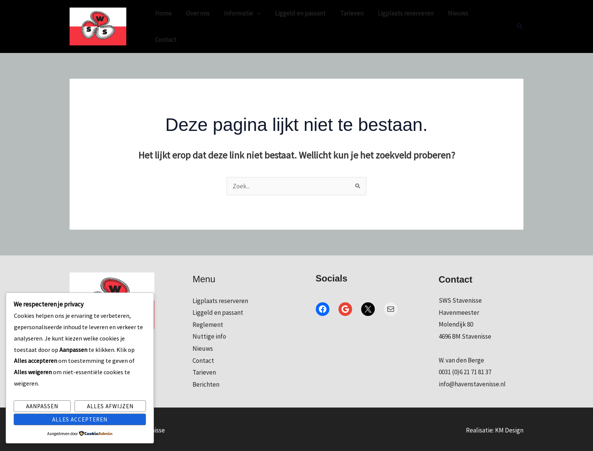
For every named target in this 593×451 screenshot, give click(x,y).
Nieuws (448, 25)
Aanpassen (42, 406)
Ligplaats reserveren (397, 25)
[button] (520, 25)
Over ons (195, 25)
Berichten (205, 382)
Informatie (238, 25)
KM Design (509, 428)
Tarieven (345, 25)
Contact (482, 25)
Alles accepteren (79, 419)
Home (162, 25)
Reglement (207, 322)
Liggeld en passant (295, 25)
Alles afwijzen (110, 406)
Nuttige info (209, 334)
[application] (253, 25)
